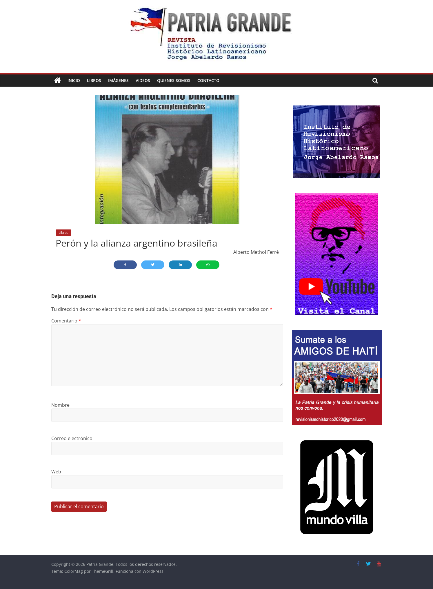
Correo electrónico (71, 438)
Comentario (66, 321)
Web (56, 471)
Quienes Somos (173, 80)
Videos (143, 80)
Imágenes (118, 80)
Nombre (60, 405)
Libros (94, 80)
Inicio (74, 80)
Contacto (208, 80)
